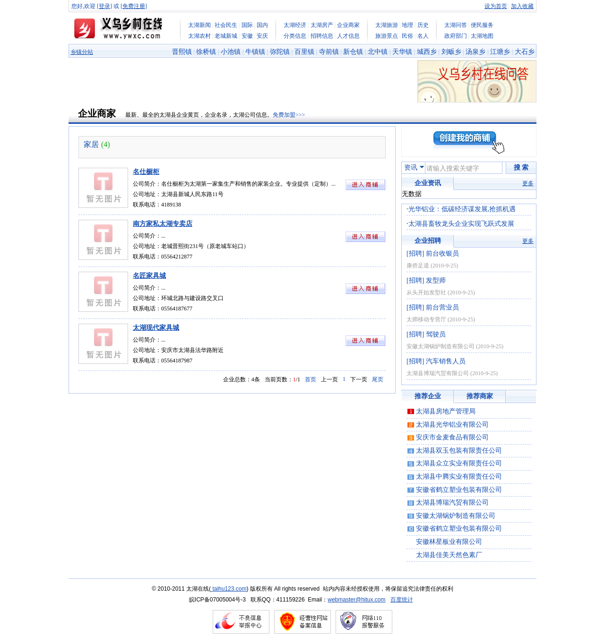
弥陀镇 (280, 51)
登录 (104, 6)
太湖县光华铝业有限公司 (452, 424)
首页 (310, 379)
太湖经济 (295, 25)
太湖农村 (199, 36)
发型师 (436, 280)
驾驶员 (436, 334)
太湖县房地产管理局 (445, 411)
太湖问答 (455, 25)
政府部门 (455, 36)
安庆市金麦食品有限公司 (452, 437)
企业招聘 (428, 240)
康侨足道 (417, 265)
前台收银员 (442, 253)
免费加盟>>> (289, 115)
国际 (247, 25)
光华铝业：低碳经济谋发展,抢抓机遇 (462, 209)
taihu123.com (228, 588)
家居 (91, 144)
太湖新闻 (199, 25)
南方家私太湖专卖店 (162, 223)
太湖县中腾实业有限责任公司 (459, 476)
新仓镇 (353, 51)
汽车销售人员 (446, 361)
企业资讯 (428, 183)
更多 (528, 183)
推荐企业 (428, 396)
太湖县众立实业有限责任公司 (459, 463)
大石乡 (525, 51)
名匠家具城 (149, 275)
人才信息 (348, 36)
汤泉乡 (475, 51)
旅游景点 (386, 36)
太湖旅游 (386, 25)
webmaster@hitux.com (356, 599)
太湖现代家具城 (156, 327)
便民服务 (482, 25)
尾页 (377, 379)
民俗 (407, 36)
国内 (262, 25)
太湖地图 (482, 36)
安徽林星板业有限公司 (449, 541)
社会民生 (226, 25)
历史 (423, 25)
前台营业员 (442, 307)
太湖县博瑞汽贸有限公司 (437, 373)
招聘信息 (322, 36)
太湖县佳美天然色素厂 (449, 555)
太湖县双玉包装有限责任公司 (459, 450)
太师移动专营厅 (426, 319)
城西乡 (427, 51)
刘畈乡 (451, 51)
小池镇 (231, 51)
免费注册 (133, 6)
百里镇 (304, 51)
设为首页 (495, 6)
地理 (407, 25)
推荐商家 (480, 396)
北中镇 (378, 51)
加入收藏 (522, 6)
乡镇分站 (81, 52)
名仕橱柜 (146, 171)
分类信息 (295, 36)
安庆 (262, 36)
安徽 (247, 36)
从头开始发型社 (426, 292)
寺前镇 (329, 51)
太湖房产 (322, 25)
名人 (423, 36)
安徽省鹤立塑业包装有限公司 (459, 489)
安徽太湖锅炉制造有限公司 (440, 346)
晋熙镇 (182, 51)
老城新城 (226, 36)
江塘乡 (500, 51)
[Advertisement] (241, 81)
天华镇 (402, 51)
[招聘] (415, 253)
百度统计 (401, 599)
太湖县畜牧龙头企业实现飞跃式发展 (461, 223)
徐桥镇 (206, 51)
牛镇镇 (255, 51)
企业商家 (348, 25)
